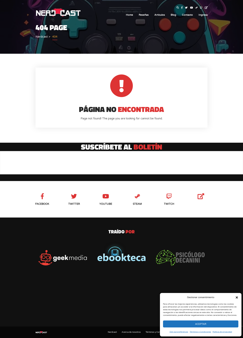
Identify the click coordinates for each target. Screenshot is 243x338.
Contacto (187, 14)
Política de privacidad (222, 332)
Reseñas (144, 14)
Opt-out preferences (179, 332)
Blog (173, 14)
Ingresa (203, 14)
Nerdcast (112, 332)
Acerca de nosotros (131, 332)
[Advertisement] (121, 299)
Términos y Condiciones (200, 332)
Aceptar (200, 324)
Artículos (159, 14)
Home (129, 14)
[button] (236, 297)
